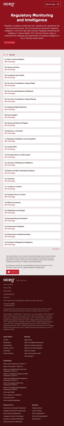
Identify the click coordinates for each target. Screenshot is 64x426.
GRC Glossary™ (29, 356)
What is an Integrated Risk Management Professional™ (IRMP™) (15, 388)
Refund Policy (7, 291)
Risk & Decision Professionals (12, 413)
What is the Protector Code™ (32, 353)
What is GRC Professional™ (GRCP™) (14, 364)
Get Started (6, 350)
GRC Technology (9, 42)
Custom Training (36, 410)
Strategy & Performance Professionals (14, 410)
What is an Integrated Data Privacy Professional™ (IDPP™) (13, 384)
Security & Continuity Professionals (13, 419)
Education (35, 405)
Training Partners (37, 408)
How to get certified (8, 392)
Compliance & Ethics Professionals (13, 416)
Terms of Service (28, 267)
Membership (7, 342)
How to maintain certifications (11, 400)
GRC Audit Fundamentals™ (40, 416)
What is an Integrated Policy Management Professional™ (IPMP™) (15, 379)
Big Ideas (27, 336)
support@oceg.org (8, 294)
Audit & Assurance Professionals (12, 421)
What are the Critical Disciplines (33, 348)
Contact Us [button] (6, 297)
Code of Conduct (8, 353)
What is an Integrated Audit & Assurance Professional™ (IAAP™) (15, 370)
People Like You (8, 405)
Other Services (36, 419)
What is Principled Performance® (33, 342)
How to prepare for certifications (12, 395)
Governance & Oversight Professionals (14, 408)
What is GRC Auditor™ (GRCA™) (13, 366)
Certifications (7, 360)
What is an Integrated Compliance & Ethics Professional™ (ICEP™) (15, 374)
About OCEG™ (8, 336)
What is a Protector (29, 350)
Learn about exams (8, 397)
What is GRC (28, 340)
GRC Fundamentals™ (38, 413)
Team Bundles (7, 345)
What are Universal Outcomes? (33, 345)
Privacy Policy (40, 267)
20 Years (5, 340)
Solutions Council (8, 348)
